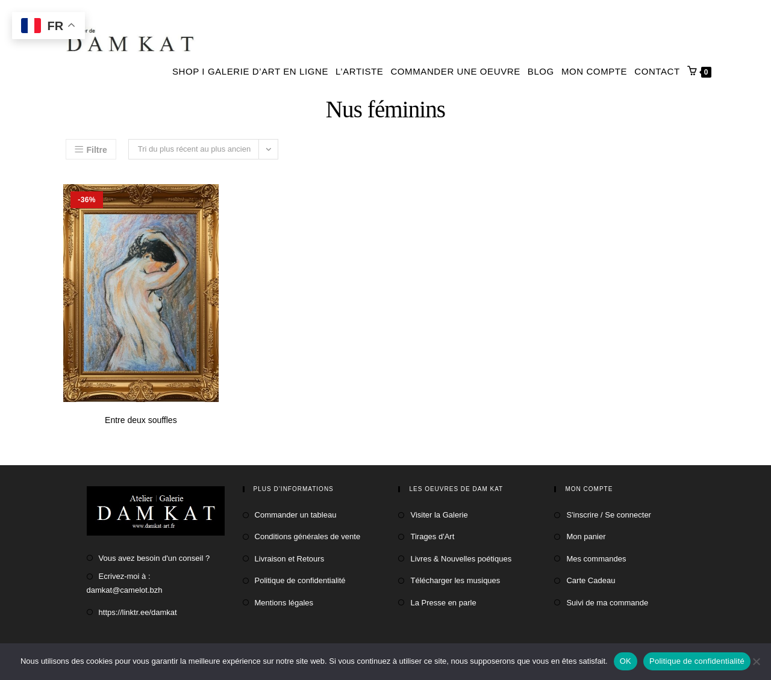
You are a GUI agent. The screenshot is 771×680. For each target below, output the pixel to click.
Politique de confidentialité (300, 580)
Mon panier (585, 536)
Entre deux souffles (141, 420)
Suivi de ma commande (607, 602)
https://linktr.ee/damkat (138, 612)
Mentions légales (284, 602)
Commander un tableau (296, 514)
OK (625, 661)
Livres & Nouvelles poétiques (460, 558)
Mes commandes (596, 558)
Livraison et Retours (290, 558)
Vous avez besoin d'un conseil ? (154, 558)
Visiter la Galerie (438, 514)
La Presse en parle (443, 602)
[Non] (756, 661)
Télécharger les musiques (455, 580)
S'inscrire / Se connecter (608, 514)
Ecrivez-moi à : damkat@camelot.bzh (125, 583)
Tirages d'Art (432, 536)
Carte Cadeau (590, 580)
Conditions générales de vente (308, 536)
